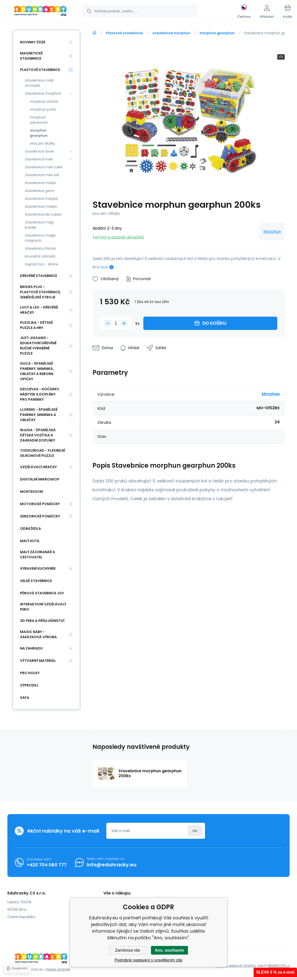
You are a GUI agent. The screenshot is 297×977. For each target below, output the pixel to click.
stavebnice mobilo (41, 206)
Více (104, 267)
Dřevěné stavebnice (38, 275)
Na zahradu (31, 648)
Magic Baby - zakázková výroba (38, 634)
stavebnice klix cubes (43, 214)
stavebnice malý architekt (39, 83)
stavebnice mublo (40, 182)
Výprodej (29, 685)
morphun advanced (38, 120)
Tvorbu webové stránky (236, 965)
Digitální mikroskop (39, 479)
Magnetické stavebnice (31, 56)
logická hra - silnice (41, 264)
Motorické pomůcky (40, 503)
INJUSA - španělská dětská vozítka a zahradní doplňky (38, 435)
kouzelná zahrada (40, 256)
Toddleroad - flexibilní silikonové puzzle (42, 453)
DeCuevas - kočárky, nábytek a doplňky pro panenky (40, 394)
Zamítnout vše (127, 950)
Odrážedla (30, 528)
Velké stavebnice (36, 580)
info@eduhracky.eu (111, 864)
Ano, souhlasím (169, 950)
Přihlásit (195, 830)
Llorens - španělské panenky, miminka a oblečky (38, 414)
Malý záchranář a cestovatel (37, 554)
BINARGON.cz (279, 965)
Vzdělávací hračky (38, 466)
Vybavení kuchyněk (38, 568)
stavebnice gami (39, 190)
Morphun (272, 231)
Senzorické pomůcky (40, 516)
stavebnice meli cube (43, 167)
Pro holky (29, 672)
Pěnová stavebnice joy (42, 593)
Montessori (31, 491)
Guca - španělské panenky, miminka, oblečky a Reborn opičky (37, 371)
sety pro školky (42, 143)
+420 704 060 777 (47, 865)
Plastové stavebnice (124, 33)
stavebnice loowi (39, 151)
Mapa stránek (58, 969)
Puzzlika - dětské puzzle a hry (36, 325)
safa (24, 697)
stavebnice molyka (41, 198)
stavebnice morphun (171, 33)
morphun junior (43, 109)
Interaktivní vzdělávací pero (43, 607)
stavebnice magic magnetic (40, 238)
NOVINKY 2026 (32, 42)
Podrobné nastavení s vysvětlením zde (149, 960)
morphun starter (44, 101)
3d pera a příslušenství (42, 620)
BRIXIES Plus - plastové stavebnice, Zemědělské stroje (40, 292)
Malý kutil (30, 540)
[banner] (40, 11)
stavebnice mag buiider (39, 225)
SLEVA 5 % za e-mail (275, 972)
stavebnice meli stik (42, 174)
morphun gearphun (217, 33)
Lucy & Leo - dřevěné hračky (39, 310)
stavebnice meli (39, 159)
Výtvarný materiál (38, 660)
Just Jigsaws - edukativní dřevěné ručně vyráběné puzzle (38, 345)
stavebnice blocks (40, 248)
